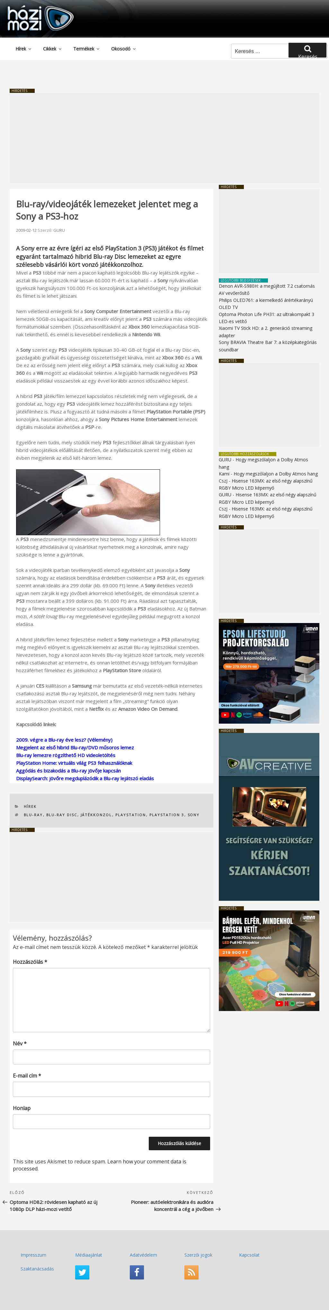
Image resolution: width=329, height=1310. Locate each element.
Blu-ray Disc (61, 814)
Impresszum (33, 1255)
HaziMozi (31, 7)
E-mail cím (27, 1075)
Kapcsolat (249, 1255)
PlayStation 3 (166, 814)
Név (20, 1043)
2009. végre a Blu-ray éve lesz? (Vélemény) (64, 739)
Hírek (23, 49)
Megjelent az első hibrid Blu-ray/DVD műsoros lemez (75, 747)
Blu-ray (33, 814)
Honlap (22, 1108)
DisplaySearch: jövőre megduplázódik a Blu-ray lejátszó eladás (85, 778)
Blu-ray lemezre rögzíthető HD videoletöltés (65, 755)
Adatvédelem (143, 1255)
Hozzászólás (30, 961)
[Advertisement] (164, 138)
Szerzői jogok (198, 1255)
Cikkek (52, 49)
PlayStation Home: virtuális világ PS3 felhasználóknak (74, 763)
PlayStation (130, 814)
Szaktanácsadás (37, 1269)
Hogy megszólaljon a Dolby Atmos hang (276, 474)
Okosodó (124, 49)
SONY (194, 814)
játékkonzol (96, 814)
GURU (59, 230)
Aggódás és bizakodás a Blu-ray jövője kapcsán (68, 770)
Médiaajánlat (88, 1255)
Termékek (86, 49)
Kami (224, 474)
